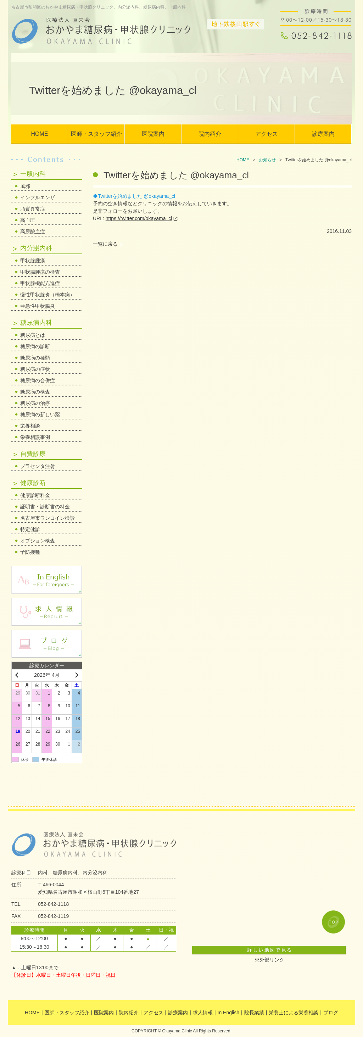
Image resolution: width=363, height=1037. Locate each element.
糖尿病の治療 (35, 403)
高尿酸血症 (32, 231)
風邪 (25, 186)
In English (228, 1012)
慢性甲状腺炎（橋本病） (47, 294)
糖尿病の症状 (35, 369)
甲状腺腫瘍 (32, 260)
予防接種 (30, 552)
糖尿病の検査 (35, 392)
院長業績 (254, 1012)
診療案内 (323, 134)
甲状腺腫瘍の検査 (40, 272)
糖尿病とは (32, 335)
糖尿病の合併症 (37, 380)
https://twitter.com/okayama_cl (139, 218)
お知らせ (267, 159)
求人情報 (203, 1012)
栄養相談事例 (35, 437)
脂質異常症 (32, 209)
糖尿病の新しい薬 (40, 414)
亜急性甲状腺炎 (37, 306)
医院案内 (153, 134)
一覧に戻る (105, 244)
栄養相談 (30, 426)
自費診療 (33, 453)
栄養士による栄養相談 (293, 1012)
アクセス (266, 134)
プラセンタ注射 (37, 466)
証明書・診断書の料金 (45, 506)
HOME (39, 134)
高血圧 (27, 220)
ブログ (330, 1012)
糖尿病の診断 (35, 346)
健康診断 (33, 482)
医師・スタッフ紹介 (96, 134)
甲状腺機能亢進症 (40, 283)
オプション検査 (37, 540)
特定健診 (30, 529)
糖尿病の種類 (35, 358)
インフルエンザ (37, 197)
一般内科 (33, 173)
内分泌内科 (36, 248)
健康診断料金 (35, 495)
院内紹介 (210, 134)
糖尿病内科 (36, 322)
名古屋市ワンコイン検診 (47, 518)
